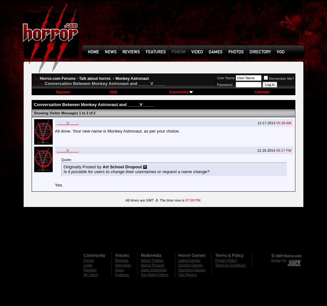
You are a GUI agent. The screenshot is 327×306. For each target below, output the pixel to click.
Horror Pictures (152, 265)
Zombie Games (190, 265)
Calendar (262, 92)
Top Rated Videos (155, 275)
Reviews (121, 260)
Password (224, 85)
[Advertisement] (195, 27)
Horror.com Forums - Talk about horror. (75, 78)
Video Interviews (154, 270)
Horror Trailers (152, 260)
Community (181, 92)
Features (122, 275)
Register (63, 92)
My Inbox (91, 275)
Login (88, 265)
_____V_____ (68, 123)
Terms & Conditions (230, 265)
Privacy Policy (226, 260)
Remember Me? (279, 78)
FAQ (113, 92)
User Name (226, 78)
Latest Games (189, 260)
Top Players (188, 275)
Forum (89, 260)
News (119, 270)
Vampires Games (192, 270)
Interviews (123, 265)
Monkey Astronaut (132, 78)
